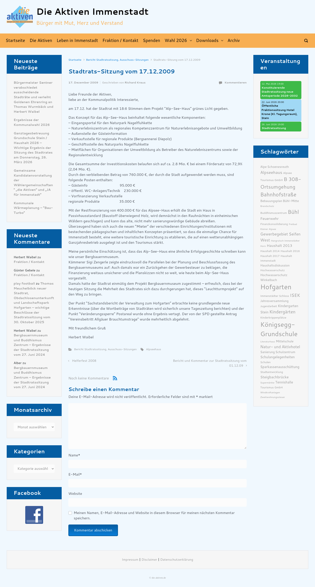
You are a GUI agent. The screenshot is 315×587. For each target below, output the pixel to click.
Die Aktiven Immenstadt (92, 11)
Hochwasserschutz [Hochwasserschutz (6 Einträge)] (272, 270)
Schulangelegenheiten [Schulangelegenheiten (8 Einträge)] (277, 357)
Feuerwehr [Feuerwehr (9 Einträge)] (269, 218)
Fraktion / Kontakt (29, 262)
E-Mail (75, 474)
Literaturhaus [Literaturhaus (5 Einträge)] (267, 341)
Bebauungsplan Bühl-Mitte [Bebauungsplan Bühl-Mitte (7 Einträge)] (279, 201)
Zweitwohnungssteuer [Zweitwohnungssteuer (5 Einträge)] (272, 397)
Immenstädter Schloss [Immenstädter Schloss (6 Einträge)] (274, 296)
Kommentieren (236, 82)
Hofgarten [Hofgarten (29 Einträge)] (275, 287)
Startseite (74, 59)
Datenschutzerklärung (176, 560)
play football (24, 283)
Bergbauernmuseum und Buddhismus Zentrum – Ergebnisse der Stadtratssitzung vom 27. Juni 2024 (32, 344)
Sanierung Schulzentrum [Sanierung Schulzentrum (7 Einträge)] (277, 352)
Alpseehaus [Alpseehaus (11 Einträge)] (271, 172)
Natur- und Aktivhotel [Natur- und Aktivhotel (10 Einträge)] (280, 347)
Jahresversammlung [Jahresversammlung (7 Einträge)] (274, 301)
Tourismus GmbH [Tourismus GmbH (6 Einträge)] (271, 387)
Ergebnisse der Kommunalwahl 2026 (32, 122)
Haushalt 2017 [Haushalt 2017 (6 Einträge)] (270, 256)
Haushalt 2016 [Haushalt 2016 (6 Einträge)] (290, 251)
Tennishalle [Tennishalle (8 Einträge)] (284, 382)
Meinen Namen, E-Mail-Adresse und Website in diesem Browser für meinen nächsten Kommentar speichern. (154, 515)
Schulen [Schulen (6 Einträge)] (265, 362)
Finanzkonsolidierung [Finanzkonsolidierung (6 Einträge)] (274, 224)
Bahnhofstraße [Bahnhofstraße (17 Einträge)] (278, 195)
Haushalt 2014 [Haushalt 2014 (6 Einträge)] (270, 251)
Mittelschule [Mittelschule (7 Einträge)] (285, 341)
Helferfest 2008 (84, 361)
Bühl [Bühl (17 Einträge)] (293, 212)
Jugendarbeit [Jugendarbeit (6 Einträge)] (268, 306)
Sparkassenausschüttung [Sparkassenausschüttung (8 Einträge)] (279, 367)
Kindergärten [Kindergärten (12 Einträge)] (282, 311)
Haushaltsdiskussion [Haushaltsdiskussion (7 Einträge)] (275, 265)
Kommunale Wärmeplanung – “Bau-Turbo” (33, 208)
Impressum (130, 560)
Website (75, 493)
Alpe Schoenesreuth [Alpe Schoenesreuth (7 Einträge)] (274, 167)
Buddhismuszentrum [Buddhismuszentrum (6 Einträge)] (273, 212)
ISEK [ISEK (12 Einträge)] (295, 295)
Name (74, 455)
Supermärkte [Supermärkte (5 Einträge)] (267, 382)
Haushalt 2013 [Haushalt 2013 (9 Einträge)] (279, 246)
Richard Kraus (135, 82)
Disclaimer (149, 560)
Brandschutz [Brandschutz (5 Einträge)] (267, 206)
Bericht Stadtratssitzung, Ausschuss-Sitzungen (117, 59)
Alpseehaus (153, 349)
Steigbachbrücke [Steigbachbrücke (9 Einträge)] (274, 377)
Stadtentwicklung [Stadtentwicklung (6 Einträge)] (271, 372)
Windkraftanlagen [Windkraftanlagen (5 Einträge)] (270, 392)
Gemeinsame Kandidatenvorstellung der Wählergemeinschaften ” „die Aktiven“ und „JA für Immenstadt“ (33, 183)
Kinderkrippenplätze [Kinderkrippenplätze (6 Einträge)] (273, 317)
